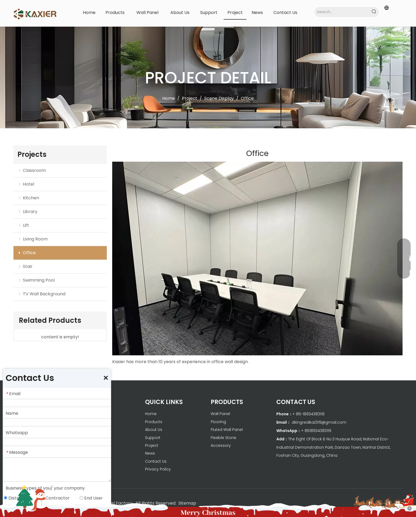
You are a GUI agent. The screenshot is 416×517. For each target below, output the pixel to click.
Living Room (35, 239)
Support (152, 437)
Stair (28, 266)
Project (151, 445)
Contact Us (156, 461)
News (150, 453)
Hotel (28, 184)
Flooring (218, 421)
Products (153, 421)
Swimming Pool (39, 280)
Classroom (34, 170)
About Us (153, 429)
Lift (26, 225)
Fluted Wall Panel (227, 429)
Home (151, 413)
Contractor (55, 498)
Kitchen (31, 198)
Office (29, 253)
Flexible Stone (223, 437)
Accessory (221, 445)
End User (91, 498)
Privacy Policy (158, 469)
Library (30, 211)
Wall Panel (220, 413)
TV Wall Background (44, 294)
